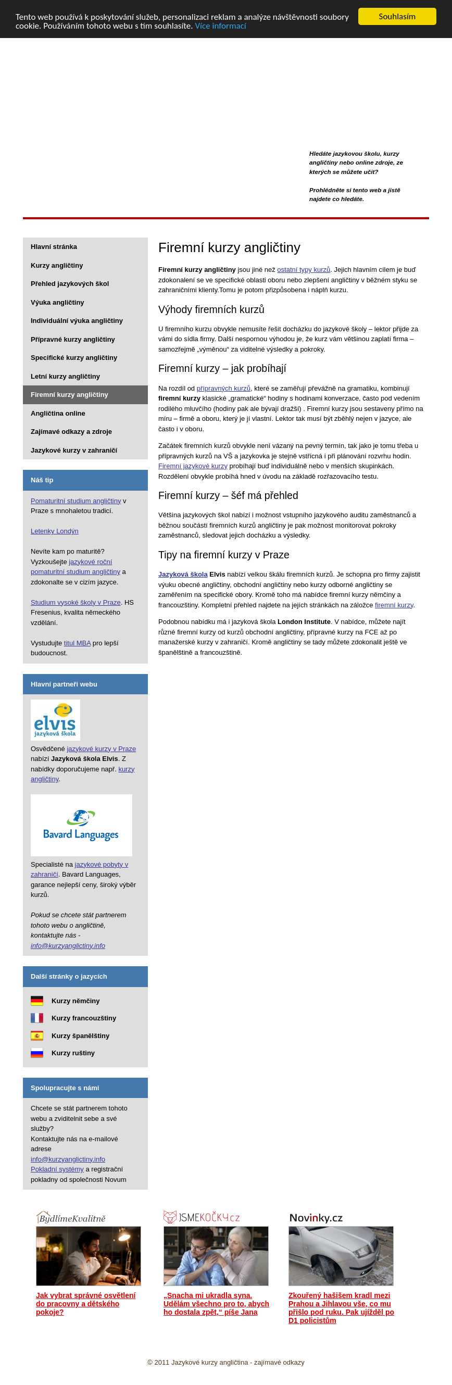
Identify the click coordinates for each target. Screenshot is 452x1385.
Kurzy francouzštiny (84, 1018)
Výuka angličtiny (57, 302)
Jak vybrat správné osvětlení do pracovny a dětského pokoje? (85, 1303)
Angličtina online (58, 413)
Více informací (220, 25)
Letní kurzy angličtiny (65, 376)
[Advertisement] (212, 228)
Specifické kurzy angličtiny (74, 357)
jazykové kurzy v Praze (101, 748)
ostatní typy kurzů (303, 269)
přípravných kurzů (223, 388)
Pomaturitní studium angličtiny (76, 500)
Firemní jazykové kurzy (193, 466)
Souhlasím (397, 16)
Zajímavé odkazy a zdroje (71, 431)
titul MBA (77, 642)
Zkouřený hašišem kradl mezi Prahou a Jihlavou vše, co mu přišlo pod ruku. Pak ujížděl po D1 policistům (341, 1308)
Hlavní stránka (54, 247)
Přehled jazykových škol (70, 284)
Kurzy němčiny (75, 1000)
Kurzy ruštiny (73, 1053)
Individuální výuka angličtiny (77, 321)
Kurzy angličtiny (65, 58)
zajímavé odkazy (279, 1362)
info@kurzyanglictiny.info (68, 945)
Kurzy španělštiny (80, 1035)
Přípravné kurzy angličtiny (73, 339)
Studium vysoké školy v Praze (76, 602)
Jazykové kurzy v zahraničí (74, 450)
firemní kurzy (394, 604)
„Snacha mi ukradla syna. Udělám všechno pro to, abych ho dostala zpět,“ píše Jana (216, 1303)
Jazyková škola (183, 574)
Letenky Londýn (55, 531)
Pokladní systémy (57, 1169)
